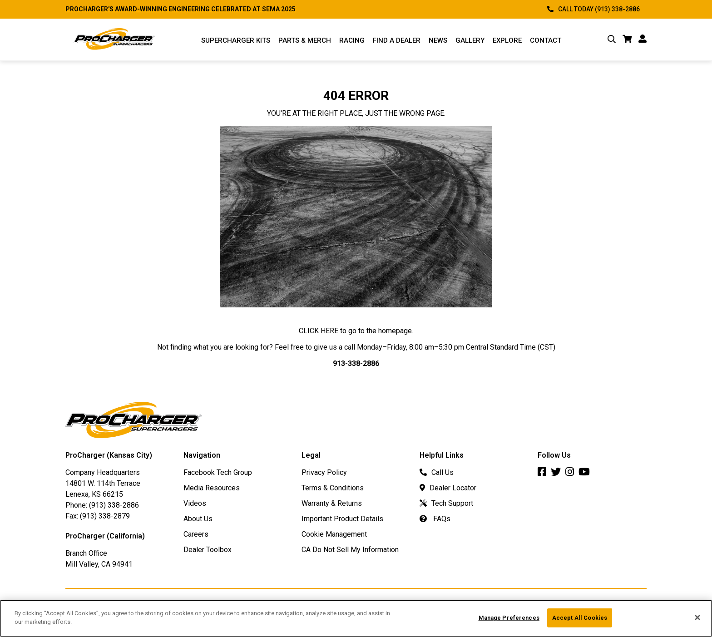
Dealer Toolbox (207, 549)
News (438, 40)
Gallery (470, 40)
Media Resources (211, 488)
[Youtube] (586, 473)
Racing (352, 40)
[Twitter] (558, 473)
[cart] (627, 39)
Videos (194, 503)
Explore (507, 40)
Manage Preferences (509, 621)
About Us (198, 518)
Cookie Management (334, 534)
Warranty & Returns (332, 503)
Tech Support (446, 503)
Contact (545, 40)
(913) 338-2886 (114, 505)
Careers (195, 534)
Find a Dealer (396, 40)
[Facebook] (544, 473)
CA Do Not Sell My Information (350, 549)
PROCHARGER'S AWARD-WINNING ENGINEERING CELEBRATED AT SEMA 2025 (180, 9)
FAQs (435, 518)
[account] (642, 39)
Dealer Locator (448, 488)
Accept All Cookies (579, 621)
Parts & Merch (304, 40)
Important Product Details (342, 518)
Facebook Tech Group (217, 472)
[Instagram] (571, 473)
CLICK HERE (318, 330)
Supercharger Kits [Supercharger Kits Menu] (235, 40)
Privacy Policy (324, 472)
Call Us (437, 472)
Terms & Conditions (333, 488)
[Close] (697, 622)
